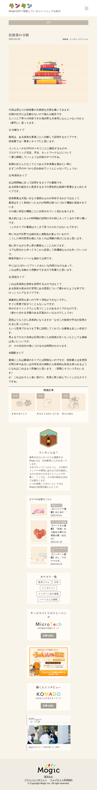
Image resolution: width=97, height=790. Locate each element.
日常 (56, 582)
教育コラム (44, 582)
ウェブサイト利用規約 (61, 780)
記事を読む (48, 635)
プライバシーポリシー (35, 780)
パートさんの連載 (48, 599)
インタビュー (48, 588)
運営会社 (48, 777)
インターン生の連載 (48, 594)
